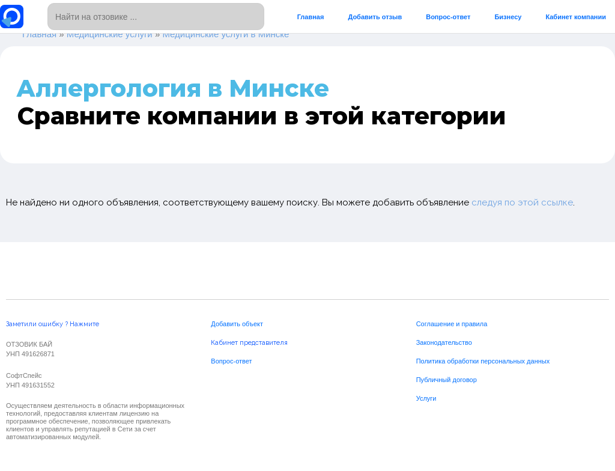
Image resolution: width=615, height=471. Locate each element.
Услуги (426, 398)
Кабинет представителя (249, 343)
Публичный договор (446, 379)
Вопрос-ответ (448, 16)
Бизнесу (507, 16)
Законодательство (444, 342)
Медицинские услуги (110, 34)
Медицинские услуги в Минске (225, 34)
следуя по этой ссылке (522, 202)
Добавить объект (237, 323)
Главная (310, 16)
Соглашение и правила (452, 323)
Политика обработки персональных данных (483, 361)
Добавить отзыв (375, 16)
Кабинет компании (575, 16)
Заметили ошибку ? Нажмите (52, 324)
